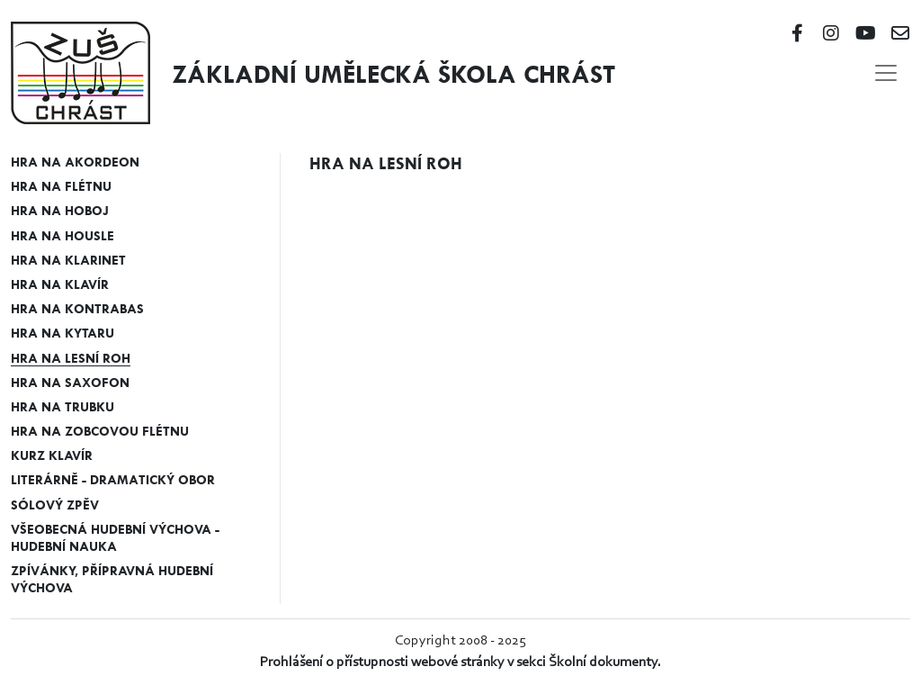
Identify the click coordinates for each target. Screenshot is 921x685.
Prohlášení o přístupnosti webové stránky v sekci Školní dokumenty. (460, 662)
